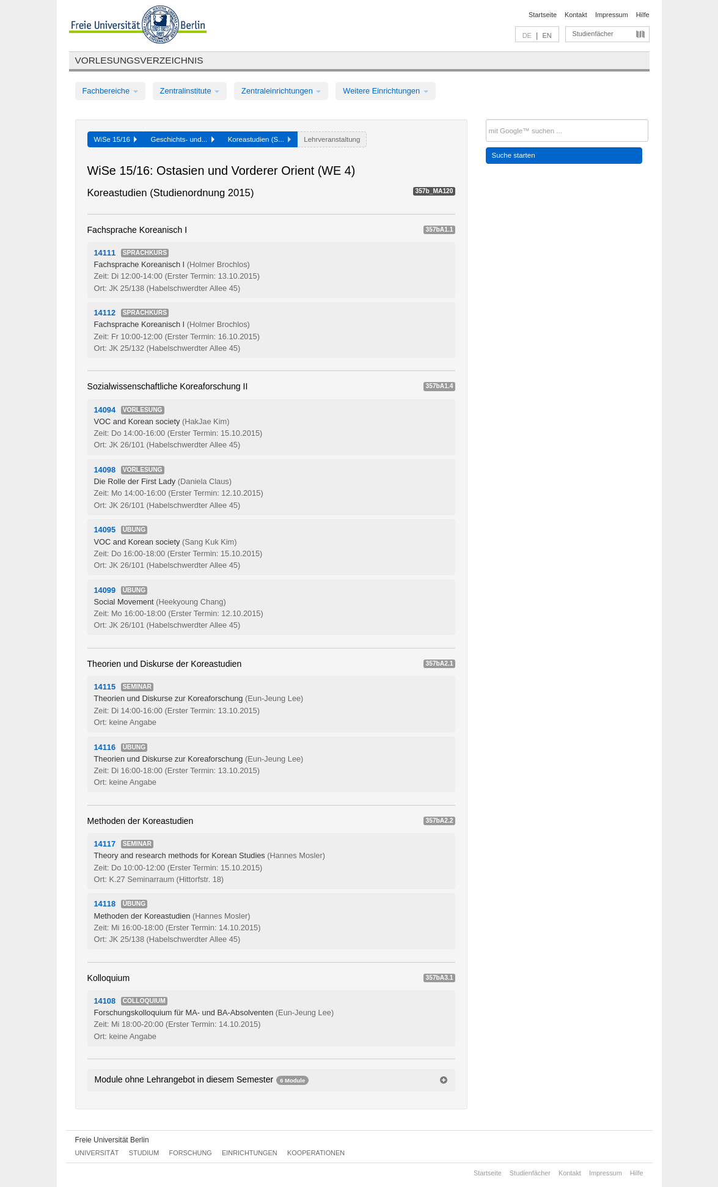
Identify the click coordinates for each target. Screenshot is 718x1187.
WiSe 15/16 (115, 139)
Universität (97, 1152)
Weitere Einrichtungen (385, 90)
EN (546, 35)
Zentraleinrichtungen (281, 90)
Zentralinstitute (190, 90)
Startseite (543, 14)
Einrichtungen (249, 1152)
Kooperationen (316, 1152)
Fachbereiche (110, 90)
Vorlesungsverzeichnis (139, 60)
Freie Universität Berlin (112, 1140)
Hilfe (643, 14)
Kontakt (576, 14)
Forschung (190, 1152)
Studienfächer (593, 33)
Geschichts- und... (182, 139)
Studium (144, 1152)
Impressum (611, 14)
